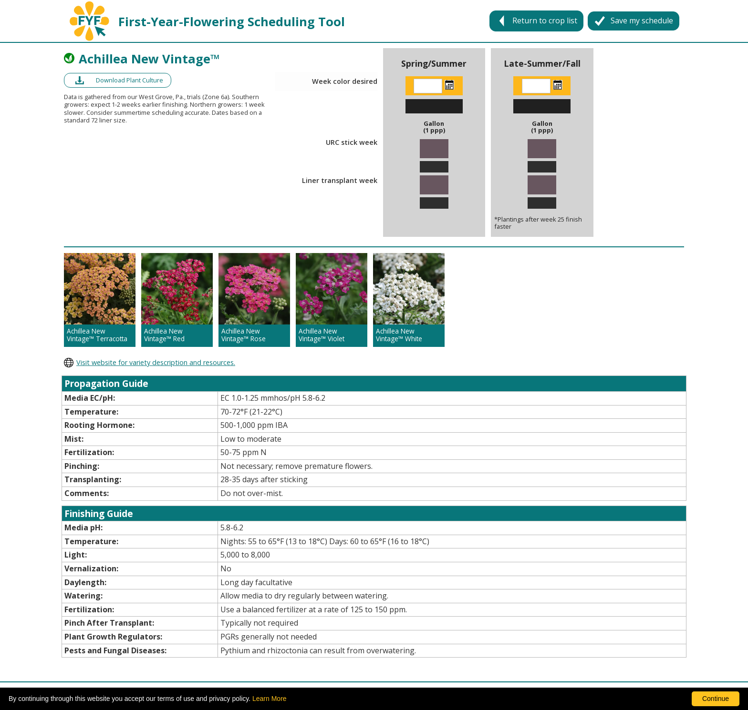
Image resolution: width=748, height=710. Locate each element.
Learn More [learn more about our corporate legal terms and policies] (269, 698)
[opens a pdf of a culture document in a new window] (117, 80)
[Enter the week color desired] (428, 86)
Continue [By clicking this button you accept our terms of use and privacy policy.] (715, 698)
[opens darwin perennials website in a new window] (374, 362)
